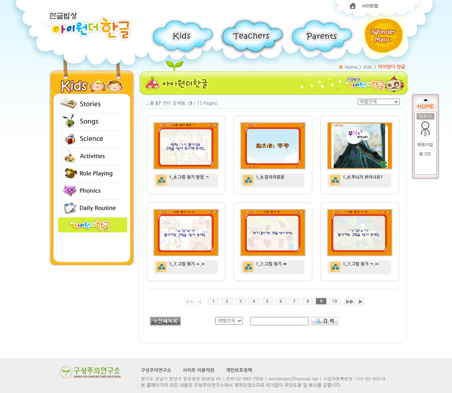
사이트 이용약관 (198, 370)
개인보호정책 (239, 370)
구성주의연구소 (156, 370)
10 (334, 301)
